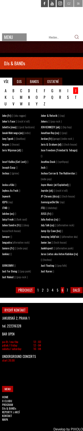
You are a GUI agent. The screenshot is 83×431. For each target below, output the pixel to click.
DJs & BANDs (9, 408)
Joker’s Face (16, 121)
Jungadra (16, 242)
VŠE (6, 81)
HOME (5, 397)
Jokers (51, 121)
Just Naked (15, 277)
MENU (8, 37)
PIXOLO (77, 429)
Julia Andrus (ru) (50, 219)
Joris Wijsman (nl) (12, 150)
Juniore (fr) (15, 248)
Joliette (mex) (18, 127)
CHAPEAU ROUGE (41, 16)
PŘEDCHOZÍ (25, 290)
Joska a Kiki (9, 184)
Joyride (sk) (54, 190)
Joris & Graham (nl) (59, 144)
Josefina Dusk (55, 161)
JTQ (49, 208)
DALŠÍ (76, 290)
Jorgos (10, 144)
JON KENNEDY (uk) (56, 127)
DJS (19, 81)
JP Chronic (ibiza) (58, 196)
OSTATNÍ (53, 81)
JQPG (7, 202)
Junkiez (7, 254)
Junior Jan (54, 242)
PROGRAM (7, 404)
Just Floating (54, 265)
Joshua (10, 173)
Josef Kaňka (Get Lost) (15, 161)
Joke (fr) (14, 115)
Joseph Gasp (10, 167)
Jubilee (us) (9, 213)
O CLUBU (7, 401)
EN (78, 3)
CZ (68, 3)
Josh (44, 167)
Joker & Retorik (53, 115)
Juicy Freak (14, 219)
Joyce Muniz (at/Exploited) (56, 184)
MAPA (5, 419)
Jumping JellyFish (59, 236)
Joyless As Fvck (11, 190)
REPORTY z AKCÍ (11, 412)
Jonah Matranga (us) (16, 133)
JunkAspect (57, 248)
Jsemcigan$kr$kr (53, 202)
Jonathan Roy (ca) (54, 133)
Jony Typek (13, 138)
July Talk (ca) (57, 225)
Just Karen (47, 271)
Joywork (6, 196)
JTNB (6, 208)
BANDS (34, 81)
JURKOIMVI (9, 265)
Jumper (7, 236)
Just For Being (16, 271)
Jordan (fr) (57, 138)
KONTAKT (7, 415)
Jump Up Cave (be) (52, 231)
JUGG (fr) (47, 213)
